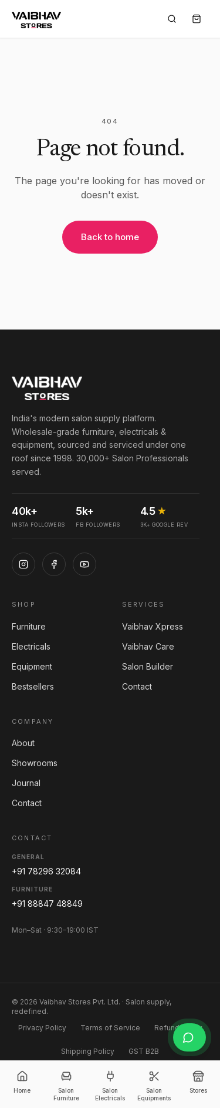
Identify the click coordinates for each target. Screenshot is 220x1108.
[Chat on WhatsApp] (189, 1037)
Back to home (110, 236)
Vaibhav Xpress (152, 626)
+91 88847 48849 (47, 904)
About (23, 743)
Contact (137, 686)
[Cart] (196, 19)
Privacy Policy (42, 1027)
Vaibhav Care (148, 646)
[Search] (171, 18)
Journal (26, 783)
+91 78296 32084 (46, 871)
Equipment (32, 666)
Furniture (29, 626)
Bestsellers (33, 686)
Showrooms (34, 763)
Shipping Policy (87, 1051)
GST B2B (143, 1051)
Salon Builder (147, 666)
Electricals (31, 646)
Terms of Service (110, 1027)
